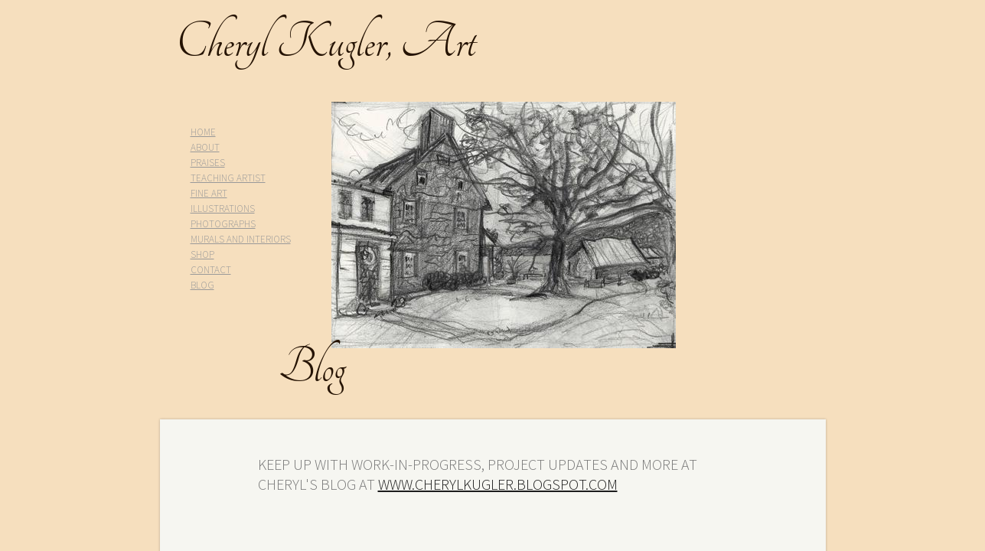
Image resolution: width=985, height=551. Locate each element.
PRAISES (208, 162)
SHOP (202, 254)
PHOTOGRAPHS (223, 223)
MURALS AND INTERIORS (241, 239)
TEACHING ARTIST (228, 177)
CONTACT (211, 269)
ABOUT (205, 147)
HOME (203, 132)
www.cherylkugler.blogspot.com (498, 484)
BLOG (202, 285)
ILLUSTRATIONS (223, 208)
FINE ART (209, 193)
